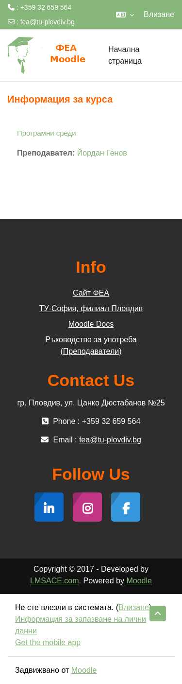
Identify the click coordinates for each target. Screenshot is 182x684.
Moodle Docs (91, 324)
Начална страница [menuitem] (125, 55)
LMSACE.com (54, 581)
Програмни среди (46, 133)
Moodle (138, 581)
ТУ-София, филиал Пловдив (91, 308)
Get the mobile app (48, 642)
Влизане (159, 14)
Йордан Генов (102, 153)
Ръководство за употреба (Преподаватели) (90, 345)
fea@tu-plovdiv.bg (47, 22)
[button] (125, 14)
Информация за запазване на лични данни (80, 625)
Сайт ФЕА (91, 293)
